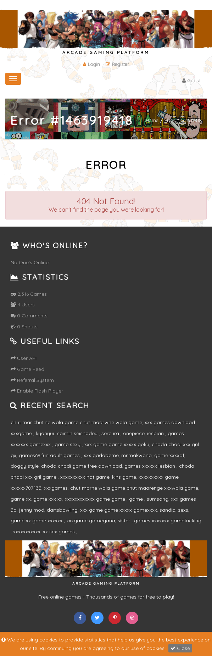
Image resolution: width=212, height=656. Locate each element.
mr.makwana (136, 455)
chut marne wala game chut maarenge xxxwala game (134, 488)
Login (91, 64)
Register (117, 64)
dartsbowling (62, 510)
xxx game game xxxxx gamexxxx (118, 510)
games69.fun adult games (50, 455)
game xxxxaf (169, 455)
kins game (124, 477)
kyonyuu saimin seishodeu (67, 433)
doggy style (25, 466)
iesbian (156, 433)
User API (24, 358)
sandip (167, 510)
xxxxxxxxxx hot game (85, 477)
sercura (111, 433)
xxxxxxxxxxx (26, 531)
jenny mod (31, 510)
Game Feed (27, 369)
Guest (191, 80)
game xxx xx (47, 499)
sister (125, 520)
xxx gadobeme (101, 455)
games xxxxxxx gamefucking (167, 520)
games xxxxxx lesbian (150, 466)
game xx (21, 499)
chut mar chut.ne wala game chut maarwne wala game (76, 422)
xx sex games (59, 531)
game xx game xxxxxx (37, 520)
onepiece (134, 433)
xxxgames (56, 488)
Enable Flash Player (37, 391)
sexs (183, 510)
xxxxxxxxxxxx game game (96, 499)
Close (180, 648)
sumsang (157, 499)
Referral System (32, 380)
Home (152, 120)
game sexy (68, 444)
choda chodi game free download (81, 466)
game (136, 499)
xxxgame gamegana (90, 520)
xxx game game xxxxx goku (116, 444)
